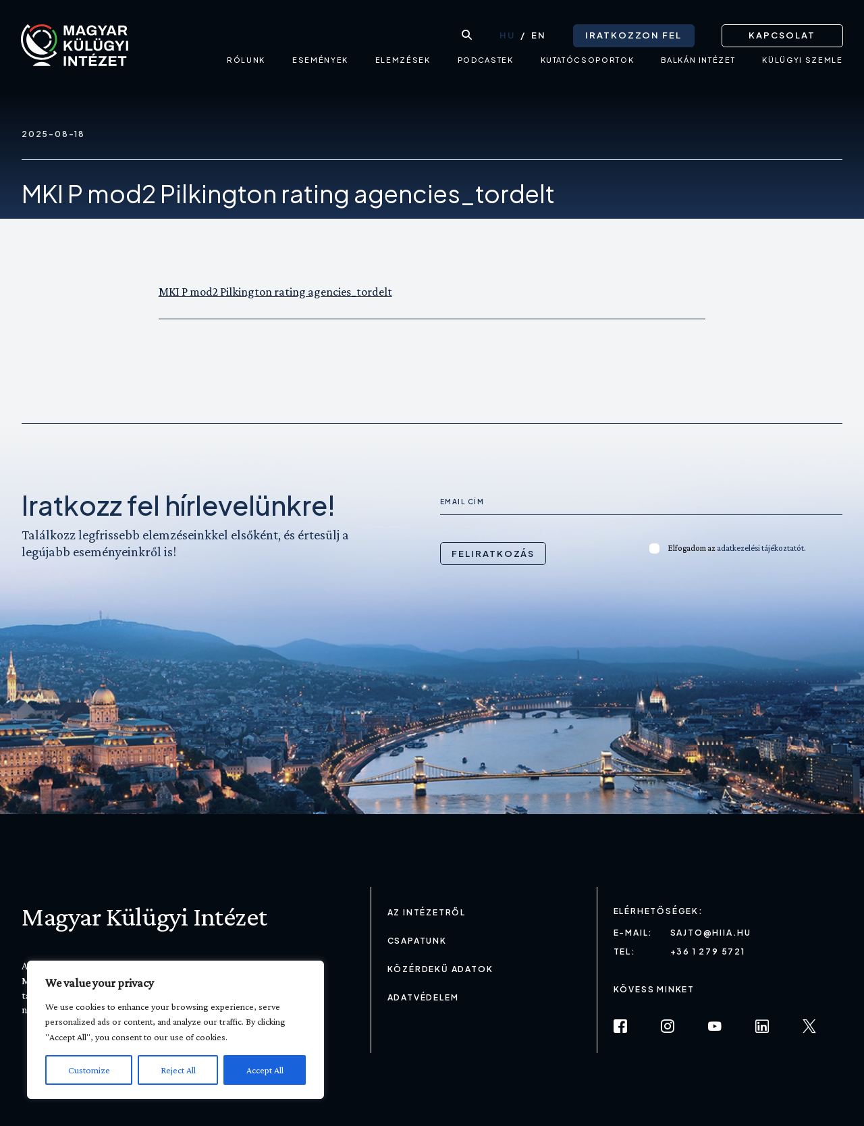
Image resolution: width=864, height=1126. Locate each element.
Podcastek (485, 64)
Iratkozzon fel (633, 33)
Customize (89, 1070)
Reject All (178, 1070)
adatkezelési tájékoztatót (760, 548)
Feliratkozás (493, 553)
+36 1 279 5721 (707, 951)
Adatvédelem (423, 997)
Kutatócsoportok (587, 64)
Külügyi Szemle (802, 64)
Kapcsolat (782, 33)
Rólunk (246, 64)
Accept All (265, 1070)
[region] (175, 1030)
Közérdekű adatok (440, 969)
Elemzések (402, 64)
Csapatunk (417, 941)
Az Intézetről (426, 912)
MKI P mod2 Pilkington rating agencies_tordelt (275, 291)
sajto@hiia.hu (710, 933)
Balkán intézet (698, 64)
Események (320, 64)
